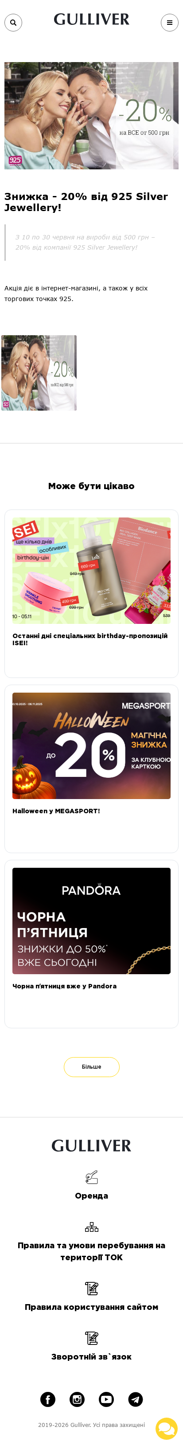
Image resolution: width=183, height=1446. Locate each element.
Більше (91, 1067)
